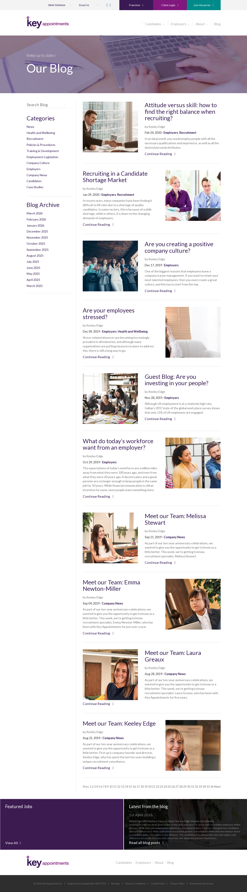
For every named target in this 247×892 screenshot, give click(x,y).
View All (13, 843)
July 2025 (33, 261)
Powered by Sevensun (201, 883)
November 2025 (37, 237)
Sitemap (115, 883)
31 (192, 786)
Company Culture (38, 163)
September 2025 (37, 249)
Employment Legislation (42, 157)
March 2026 (35, 213)
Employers (180, 24)
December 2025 (37, 231)
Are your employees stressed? (109, 313)
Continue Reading (160, 154)
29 (184, 786)
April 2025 (33, 280)
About (201, 24)
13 (122, 786)
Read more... (193, 831)
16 (134, 786)
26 (173, 786)
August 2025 (35, 255)
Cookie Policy (158, 883)
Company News (37, 175)
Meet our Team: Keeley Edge (119, 723)
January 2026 (35, 225)
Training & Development (43, 151)
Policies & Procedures (41, 145)
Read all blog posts (146, 842)
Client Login (169, 5)
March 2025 (35, 286)
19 (146, 786)
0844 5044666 (56, 5)
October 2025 (36, 243)
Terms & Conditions (135, 883)
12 (118, 786)
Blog (217, 24)
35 (208, 786)
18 (142, 786)
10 (111, 786)
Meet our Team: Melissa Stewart (175, 519)
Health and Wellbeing (41, 133)
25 (169, 786)
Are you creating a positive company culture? (179, 247)
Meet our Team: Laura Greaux (173, 656)
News (30, 127)
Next (217, 786)
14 (126, 786)
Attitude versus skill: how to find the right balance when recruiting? (181, 111)
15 (130, 786)
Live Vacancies (204, 5)
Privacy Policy (177, 883)
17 (138, 786)
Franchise (136, 5)
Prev (86, 786)
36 (212, 786)
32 (196, 786)
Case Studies (35, 187)
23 (161, 786)
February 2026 (36, 219)
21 (153, 786)
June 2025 (33, 268)
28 (181, 786)
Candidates (154, 24)
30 (188, 786)
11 (114, 786)
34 (204, 786)
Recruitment (35, 139)
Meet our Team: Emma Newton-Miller (111, 585)
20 (149, 786)
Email (84, 5)
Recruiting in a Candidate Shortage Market (115, 176)
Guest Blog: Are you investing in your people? (176, 380)
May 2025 (33, 273)
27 (177, 786)
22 (157, 786)
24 (165, 786)
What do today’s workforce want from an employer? (118, 444)
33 (200, 786)
